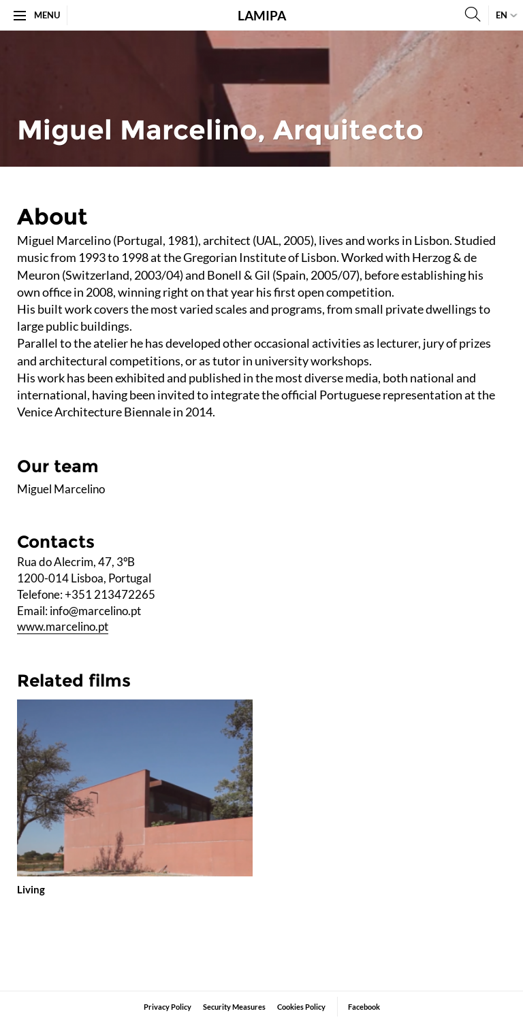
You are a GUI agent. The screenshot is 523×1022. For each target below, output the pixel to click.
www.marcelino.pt (62, 626)
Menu (37, 15)
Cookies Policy (301, 1006)
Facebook (364, 1006)
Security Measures (234, 1006)
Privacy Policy (167, 1006)
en (501, 15)
